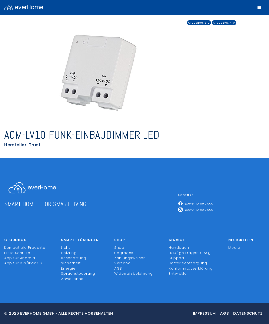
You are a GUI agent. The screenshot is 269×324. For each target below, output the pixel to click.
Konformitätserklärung (191, 268)
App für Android (19, 258)
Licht (65, 247)
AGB (118, 268)
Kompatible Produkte (24, 247)
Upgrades (123, 252)
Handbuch (179, 247)
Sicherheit (71, 263)
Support (177, 258)
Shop (119, 247)
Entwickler (178, 273)
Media (234, 247)
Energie (68, 268)
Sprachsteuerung (78, 273)
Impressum (204, 313)
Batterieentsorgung (188, 263)
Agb (224, 313)
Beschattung (73, 258)
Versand (122, 263)
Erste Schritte (17, 252)
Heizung (69, 252)
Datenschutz (248, 313)
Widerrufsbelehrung (133, 273)
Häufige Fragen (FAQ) (190, 252)
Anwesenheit (73, 278)
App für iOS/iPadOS (23, 263)
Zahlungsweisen (130, 258)
